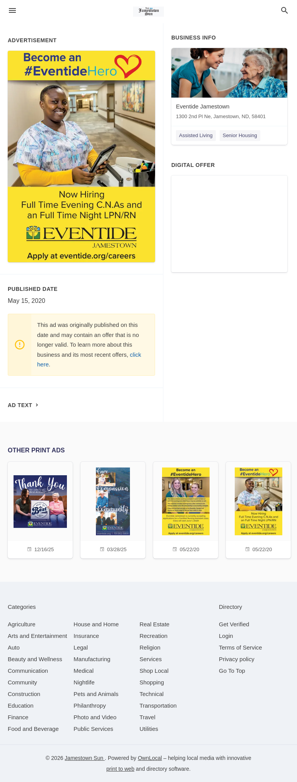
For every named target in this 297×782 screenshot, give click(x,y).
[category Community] (22, 682)
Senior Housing (240, 135)
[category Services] (151, 659)
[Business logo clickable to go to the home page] (148, 12)
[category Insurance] (86, 635)
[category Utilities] (149, 728)
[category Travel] (147, 717)
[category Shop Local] (154, 670)
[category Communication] (28, 670)
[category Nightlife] (83, 682)
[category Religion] (150, 647)
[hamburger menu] (12, 10)
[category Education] (21, 705)
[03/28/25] (113, 509)
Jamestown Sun (85, 758)
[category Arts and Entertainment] (37, 635)
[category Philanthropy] (89, 705)
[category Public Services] (93, 728)
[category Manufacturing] (91, 659)
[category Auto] (14, 647)
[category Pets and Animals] (95, 694)
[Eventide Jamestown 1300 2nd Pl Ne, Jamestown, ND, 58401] (229, 85)
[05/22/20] (185, 509)
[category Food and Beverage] (33, 728)
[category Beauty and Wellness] (35, 659)
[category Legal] (80, 647)
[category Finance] (18, 717)
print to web (120, 769)
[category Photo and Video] (94, 717)
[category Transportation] (158, 705)
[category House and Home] (96, 624)
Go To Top (232, 670)
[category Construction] (24, 694)
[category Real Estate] (155, 624)
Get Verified (234, 624)
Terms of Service (240, 647)
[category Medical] (83, 670)
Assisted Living (196, 135)
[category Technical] (152, 694)
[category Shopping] (152, 682)
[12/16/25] (40, 509)
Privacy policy (236, 659)
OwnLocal (150, 758)
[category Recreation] (154, 635)
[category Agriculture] (22, 624)
